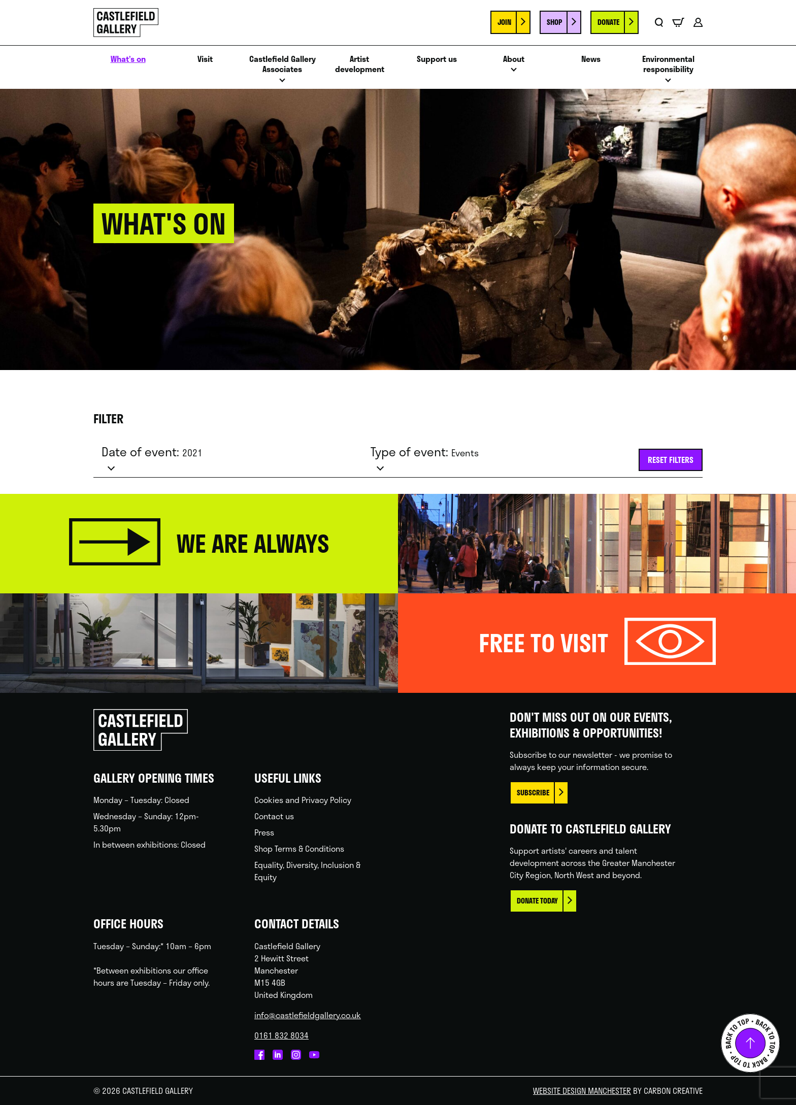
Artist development (359, 64)
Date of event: (152, 452)
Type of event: (425, 452)
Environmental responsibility (668, 64)
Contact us (274, 816)
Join (504, 22)
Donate (608, 22)
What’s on (128, 59)
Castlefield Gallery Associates (282, 64)
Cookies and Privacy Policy (302, 799)
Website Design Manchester (582, 1090)
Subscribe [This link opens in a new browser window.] (533, 792)
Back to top (750, 1043)
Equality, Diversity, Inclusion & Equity (307, 870)
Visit (205, 59)
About (513, 59)
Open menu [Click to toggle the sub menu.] (282, 83)
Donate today (537, 900)
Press (264, 832)
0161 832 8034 (281, 1035)
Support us (437, 59)
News (591, 59)
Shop (554, 22)
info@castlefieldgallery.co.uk (307, 1015)
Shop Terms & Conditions (299, 848)
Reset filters (670, 459)
